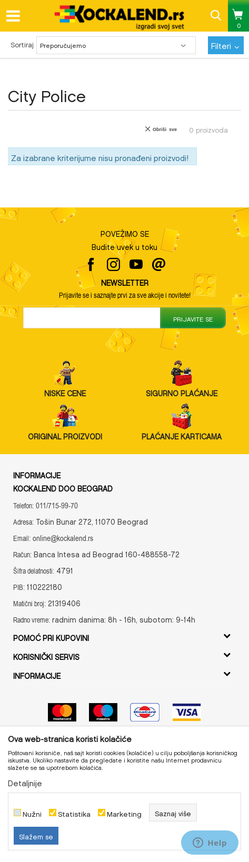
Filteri (225, 44)
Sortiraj (22, 43)
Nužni (32, 813)
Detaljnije (25, 781)
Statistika (74, 813)
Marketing (124, 813)
